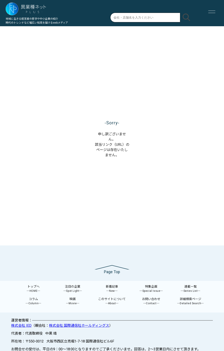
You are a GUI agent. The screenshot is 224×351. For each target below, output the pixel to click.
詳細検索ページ (190, 301)
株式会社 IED (21, 325)
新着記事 (112, 289)
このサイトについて (112, 301)
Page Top (112, 271)
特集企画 (151, 289)
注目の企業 (73, 289)
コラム (33, 301)
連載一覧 (190, 289)
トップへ (33, 289)
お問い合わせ (151, 301)
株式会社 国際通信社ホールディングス (79, 325)
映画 (73, 301)
